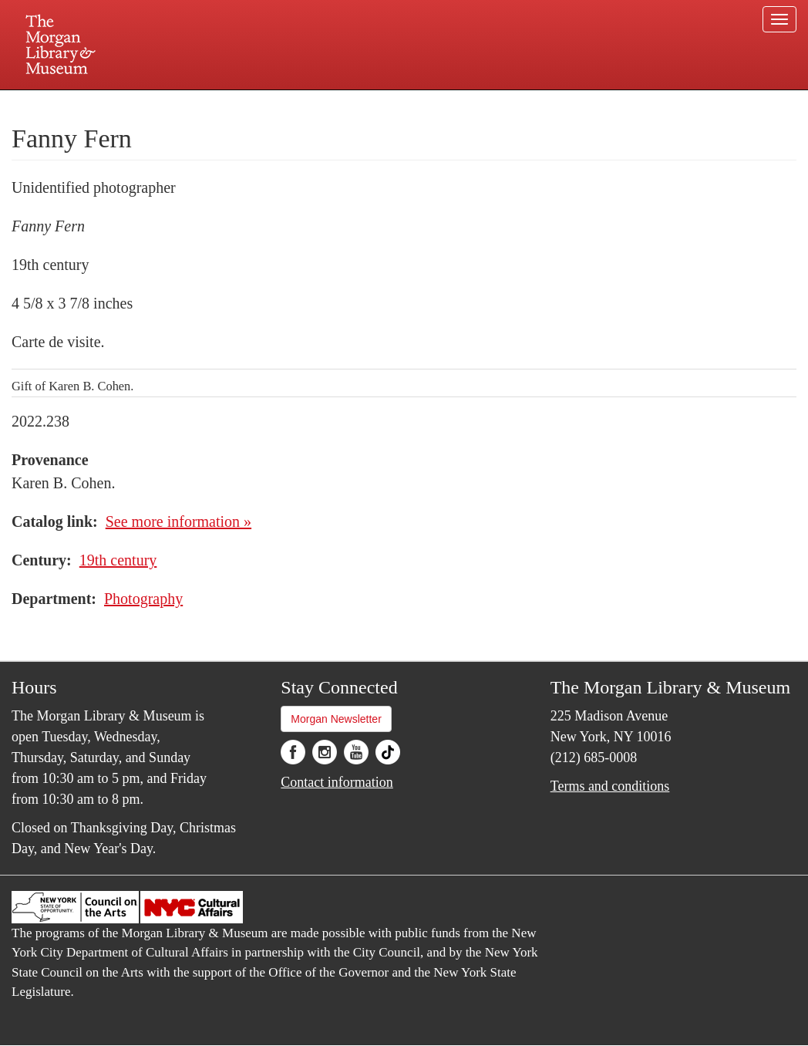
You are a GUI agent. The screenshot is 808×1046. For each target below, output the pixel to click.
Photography (143, 598)
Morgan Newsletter (336, 719)
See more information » (178, 521)
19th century (118, 560)
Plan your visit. (220, 103)
